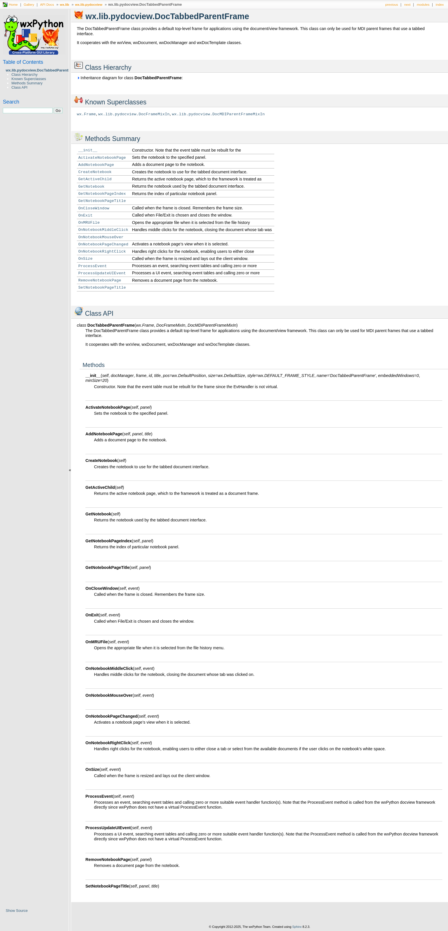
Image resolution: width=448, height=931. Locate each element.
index (440, 4)
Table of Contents (23, 62)
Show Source (17, 910)
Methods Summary (27, 83)
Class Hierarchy (24, 74)
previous (391, 4)
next (407, 4)
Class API (19, 87)
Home (13, 4)
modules (423, 4)
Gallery (29, 4)
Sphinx (297, 926)
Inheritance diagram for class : (130, 78)
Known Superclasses (28, 79)
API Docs (47, 4)
